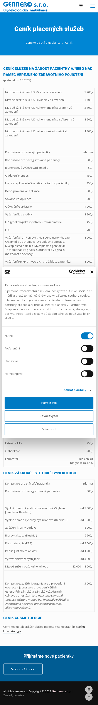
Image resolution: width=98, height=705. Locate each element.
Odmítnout (49, 429)
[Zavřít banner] (91, 271)
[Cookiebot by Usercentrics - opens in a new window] (66, 272)
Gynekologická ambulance (43, 43)
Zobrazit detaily (74, 390)
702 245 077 (23, 669)
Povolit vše (49, 402)
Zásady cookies (13, 695)
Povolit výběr (49, 416)
